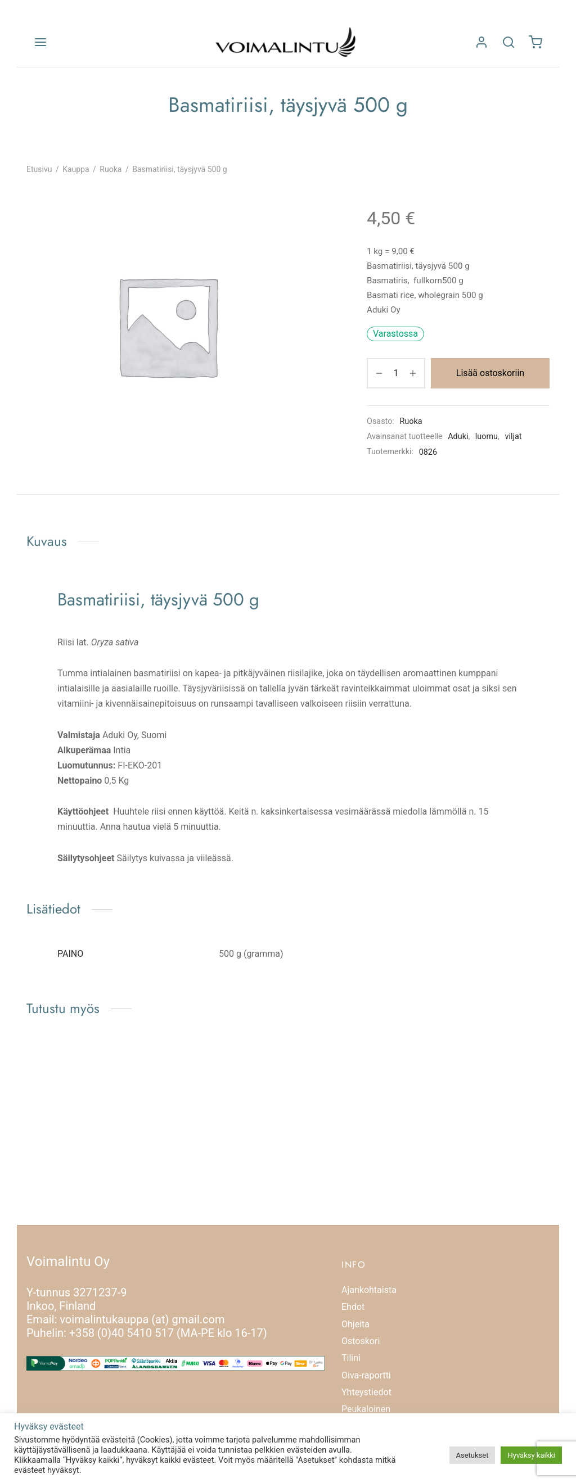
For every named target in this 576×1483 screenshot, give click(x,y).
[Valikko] (40, 42)
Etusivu (39, 169)
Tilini (351, 1358)
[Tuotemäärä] (396, 373)
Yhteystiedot (366, 1392)
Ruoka (111, 169)
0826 (428, 452)
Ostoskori (360, 1341)
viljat (513, 436)
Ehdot (352, 1306)
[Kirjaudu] (481, 42)
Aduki (458, 436)
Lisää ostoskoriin (490, 373)
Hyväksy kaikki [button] (531, 1455)
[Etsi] (508, 42)
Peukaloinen (365, 1409)
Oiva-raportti (366, 1375)
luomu (486, 436)
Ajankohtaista (369, 1290)
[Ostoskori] (535, 42)
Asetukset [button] (472, 1455)
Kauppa (75, 169)
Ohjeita (355, 1324)
